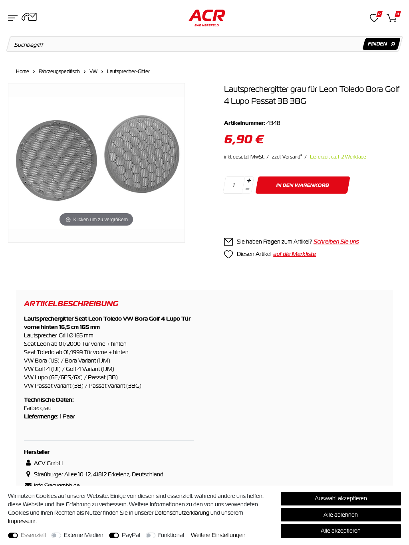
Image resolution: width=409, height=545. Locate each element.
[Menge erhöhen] (248, 180)
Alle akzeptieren (341, 530)
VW (93, 71)
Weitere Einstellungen (218, 535)
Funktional (171, 535)
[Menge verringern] (247, 189)
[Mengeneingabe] (233, 185)
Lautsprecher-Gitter (128, 71)
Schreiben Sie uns (336, 241)
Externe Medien (83, 535)
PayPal (131, 535)
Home (22, 71)
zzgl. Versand (287, 157)
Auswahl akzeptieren (341, 498)
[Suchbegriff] (204, 44)
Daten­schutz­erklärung (182, 512)
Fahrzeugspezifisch (59, 71)
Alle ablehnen (341, 514)
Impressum (22, 521)
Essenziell (33, 535)
